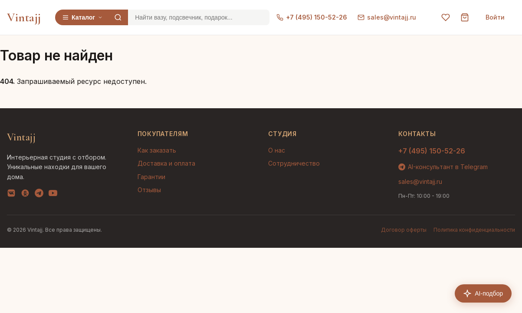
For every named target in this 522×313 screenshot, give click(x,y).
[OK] (25, 195)
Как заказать (157, 150)
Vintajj (24, 17)
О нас (276, 150)
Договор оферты (404, 229)
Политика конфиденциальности (474, 229)
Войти (495, 17)
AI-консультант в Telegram (443, 166)
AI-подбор (483, 293)
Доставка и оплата (166, 163)
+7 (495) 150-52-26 (311, 17)
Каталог (82, 17)
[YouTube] (53, 195)
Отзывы (149, 189)
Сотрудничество (294, 163)
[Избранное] (445, 17)
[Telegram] (39, 195)
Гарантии (151, 176)
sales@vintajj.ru (387, 17)
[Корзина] (464, 17)
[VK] (11, 195)
